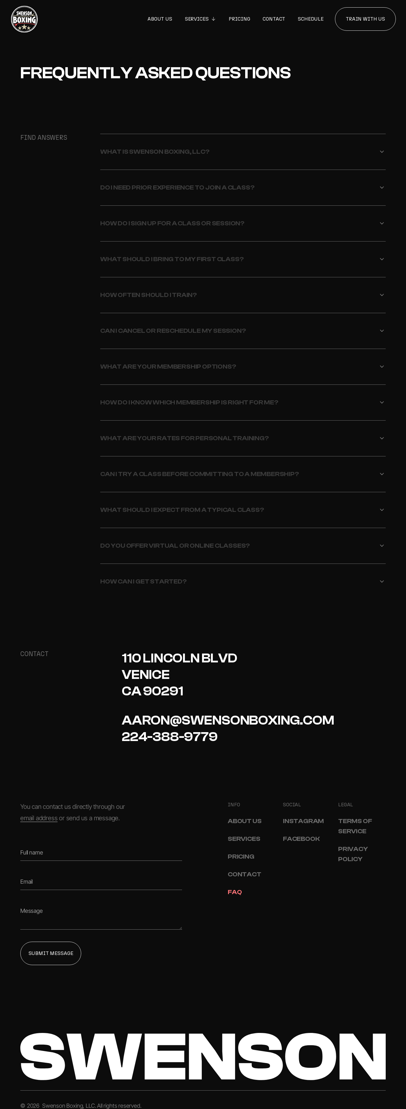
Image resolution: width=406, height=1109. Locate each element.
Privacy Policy (353, 854)
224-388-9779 (170, 737)
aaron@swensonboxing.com (228, 720)
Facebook (301, 838)
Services (244, 838)
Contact (274, 19)
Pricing (239, 19)
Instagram (303, 821)
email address (38, 818)
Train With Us (365, 19)
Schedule (311, 19)
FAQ (235, 892)
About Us (159, 19)
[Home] (24, 19)
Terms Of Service (355, 826)
